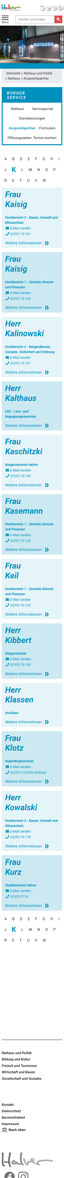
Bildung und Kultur (16, 1059)
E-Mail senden (18, 228)
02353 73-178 (18, 837)
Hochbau (11, 713)
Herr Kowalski (21, 802)
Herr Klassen (19, 695)
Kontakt (8, 1105)
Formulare (47, 128)
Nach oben (17, 1130)
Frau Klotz (14, 743)
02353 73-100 (18, 665)
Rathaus (17, 109)
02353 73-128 (18, 541)
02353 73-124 (18, 299)
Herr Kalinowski (24, 328)
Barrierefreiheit (13, 1117)
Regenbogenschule (19, 761)
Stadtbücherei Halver (21, 885)
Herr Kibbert (18, 635)
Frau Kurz (13, 867)
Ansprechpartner (22, 128)
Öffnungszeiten (20, 138)
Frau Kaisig (16, 199)
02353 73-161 (18, 234)
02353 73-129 (18, 605)
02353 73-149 (18, 476)
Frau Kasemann (24, 506)
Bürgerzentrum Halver (21, 465)
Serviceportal (42, 109)
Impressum (10, 1124)
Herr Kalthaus (21, 393)
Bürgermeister (15, 653)
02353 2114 (16, 896)
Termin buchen (44, 138)
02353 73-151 (18, 363)
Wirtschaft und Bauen (18, 1072)
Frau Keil (13, 570)
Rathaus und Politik (17, 1053)
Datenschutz (11, 1111)
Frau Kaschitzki (23, 446)
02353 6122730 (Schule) (25, 772)
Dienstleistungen (32, 118)
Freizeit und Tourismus (19, 1066)
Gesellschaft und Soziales (22, 1079)
